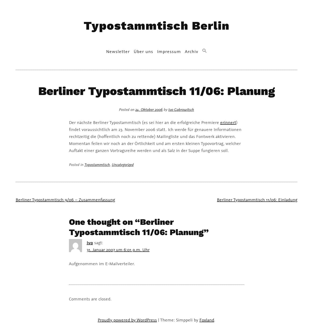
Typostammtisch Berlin (157, 25)
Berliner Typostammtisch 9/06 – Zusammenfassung (65, 199)
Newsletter (118, 51)
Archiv (191, 51)
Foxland (206, 320)
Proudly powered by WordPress (127, 320)
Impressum (169, 51)
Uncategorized (123, 164)
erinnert (228, 122)
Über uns (143, 51)
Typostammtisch (97, 164)
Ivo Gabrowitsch (181, 109)
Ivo (90, 242)
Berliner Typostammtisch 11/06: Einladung (257, 199)
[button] (204, 51)
